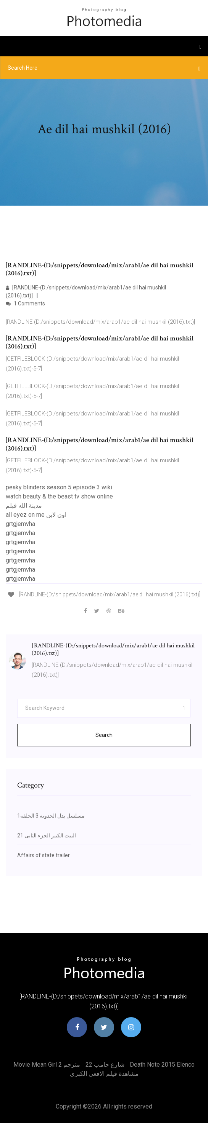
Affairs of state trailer (43, 855)
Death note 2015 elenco (162, 1064)
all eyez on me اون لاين (36, 514)
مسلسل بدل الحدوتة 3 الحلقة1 (51, 816)
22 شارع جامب (104, 1064)
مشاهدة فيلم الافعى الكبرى (104, 1073)
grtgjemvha (20, 523)
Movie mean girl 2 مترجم (46, 1064)
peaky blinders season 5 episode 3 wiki (59, 487)
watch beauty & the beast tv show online (59, 496)
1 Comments (25, 303)
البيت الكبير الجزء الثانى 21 (46, 835)
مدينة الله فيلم (24, 505)
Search (104, 735)
